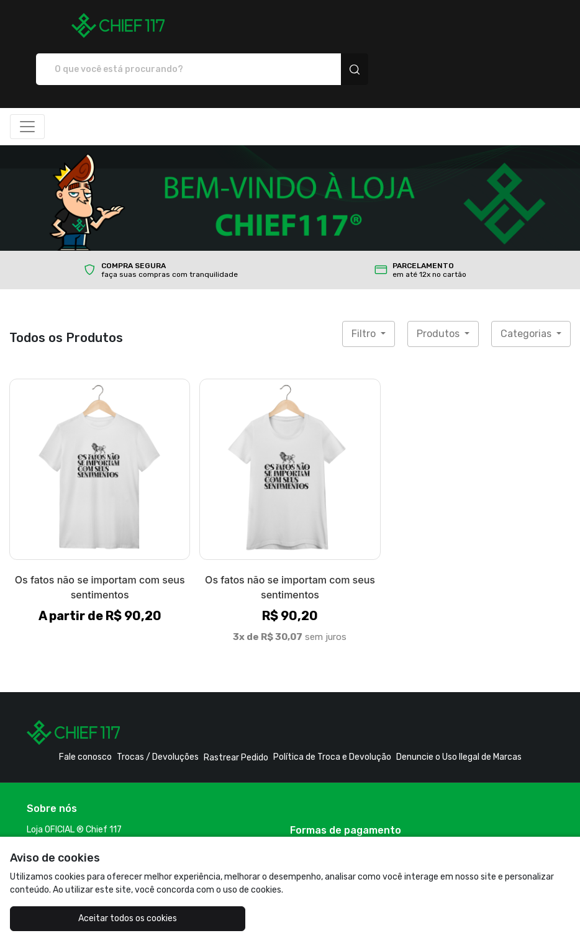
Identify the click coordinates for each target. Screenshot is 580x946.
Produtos (439, 290)
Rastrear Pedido (236, 714)
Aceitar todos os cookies (103, 918)
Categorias (527, 290)
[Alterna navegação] (27, 83)
